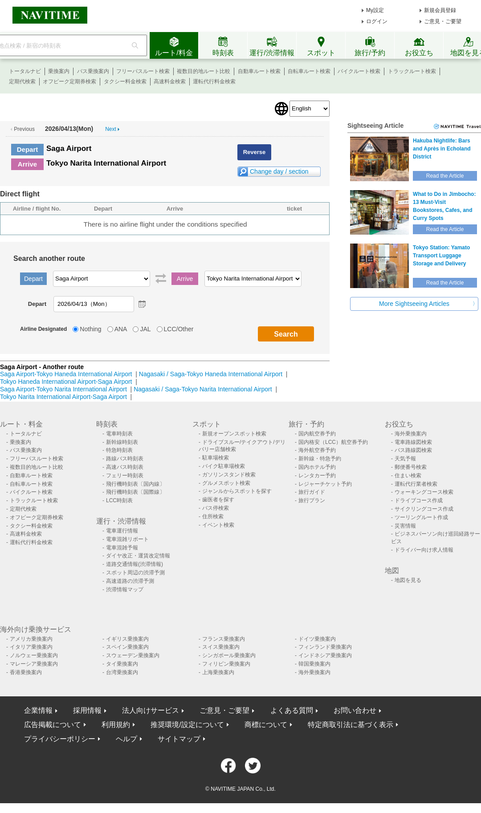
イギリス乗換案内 (127, 639)
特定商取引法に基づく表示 (350, 724)
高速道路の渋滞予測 (130, 581)
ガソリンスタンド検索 (229, 475)
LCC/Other (179, 329)
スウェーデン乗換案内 (132, 655)
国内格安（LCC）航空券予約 (333, 442)
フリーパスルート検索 (143, 71)
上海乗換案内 (218, 672)
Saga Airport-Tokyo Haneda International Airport (66, 374)
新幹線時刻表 (122, 442)
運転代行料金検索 (214, 81)
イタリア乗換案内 (31, 647)
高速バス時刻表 (124, 467)
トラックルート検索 (412, 71)
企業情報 (38, 710)
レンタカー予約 (317, 475)
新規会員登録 (440, 10)
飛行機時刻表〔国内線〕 (135, 484)
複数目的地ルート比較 (203, 71)
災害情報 (405, 526)
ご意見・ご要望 (442, 21)
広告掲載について (52, 724)
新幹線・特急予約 (319, 458)
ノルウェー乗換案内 (34, 655)
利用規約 (116, 724)
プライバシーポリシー (59, 739)
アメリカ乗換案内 (31, 639)
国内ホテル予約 (317, 467)
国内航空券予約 (317, 434)
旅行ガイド (311, 492)
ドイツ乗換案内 (317, 639)
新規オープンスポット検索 (234, 434)
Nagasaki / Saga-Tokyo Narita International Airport (203, 389)
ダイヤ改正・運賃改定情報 (138, 556)
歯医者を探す (218, 499)
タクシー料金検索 (125, 81)
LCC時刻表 (119, 500)
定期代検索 (22, 81)
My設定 (375, 10)
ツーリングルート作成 (421, 517)
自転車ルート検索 (309, 71)
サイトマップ (179, 739)
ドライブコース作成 (419, 500)
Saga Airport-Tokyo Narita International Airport (63, 389)
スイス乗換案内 (221, 647)
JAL (145, 329)
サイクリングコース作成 (424, 509)
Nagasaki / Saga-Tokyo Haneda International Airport (210, 374)
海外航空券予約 (317, 450)
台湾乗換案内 (122, 672)
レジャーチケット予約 (325, 484)
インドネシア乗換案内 (325, 655)
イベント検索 (218, 525)
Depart (27, 149)
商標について (266, 724)
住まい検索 (408, 475)
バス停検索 (215, 508)
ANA (120, 329)
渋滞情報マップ (124, 589)
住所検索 (213, 516)
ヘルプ (126, 739)
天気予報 (405, 458)
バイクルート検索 (359, 71)
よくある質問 (291, 710)
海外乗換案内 (411, 434)
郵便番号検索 (411, 467)
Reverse (254, 152)
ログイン (376, 21)
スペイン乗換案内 (127, 647)
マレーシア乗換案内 (34, 664)
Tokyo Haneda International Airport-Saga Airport (66, 381)
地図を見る (408, 580)
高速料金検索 (170, 81)
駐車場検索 (215, 458)
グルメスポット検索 (226, 483)
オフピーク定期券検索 (69, 81)
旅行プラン (311, 500)
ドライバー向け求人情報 (424, 550)
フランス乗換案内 (223, 639)
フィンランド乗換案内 (325, 647)
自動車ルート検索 (259, 71)
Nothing (90, 329)
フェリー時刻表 (124, 475)
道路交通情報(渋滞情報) (134, 564)
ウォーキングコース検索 (424, 492)
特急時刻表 (119, 450)
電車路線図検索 (413, 442)
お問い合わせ (355, 710)
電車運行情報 (122, 531)
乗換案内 (58, 71)
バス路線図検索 (413, 450)
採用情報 (87, 710)
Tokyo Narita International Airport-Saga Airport (63, 396)
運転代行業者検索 (416, 484)
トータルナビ (25, 71)
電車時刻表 (119, 434)
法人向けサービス (150, 710)
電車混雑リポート (127, 539)
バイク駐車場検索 (223, 466)
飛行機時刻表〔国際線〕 (135, 492)
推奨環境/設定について (187, 724)
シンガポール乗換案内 (229, 655)
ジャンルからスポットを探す (237, 491)
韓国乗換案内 (314, 664)
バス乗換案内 (93, 71)
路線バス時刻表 (124, 458)
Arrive (27, 164)
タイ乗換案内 (122, 664)
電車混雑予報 (122, 548)
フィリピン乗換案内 (226, 664)
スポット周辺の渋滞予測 (135, 572)
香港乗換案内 (26, 672)
